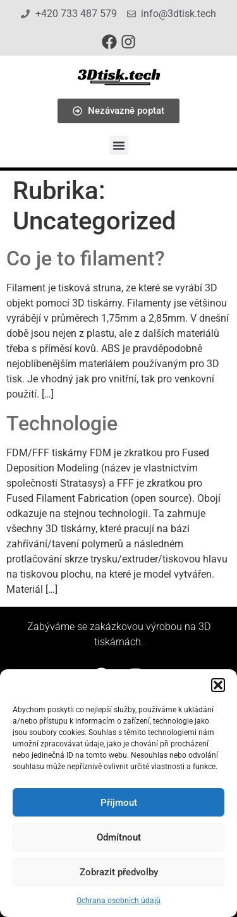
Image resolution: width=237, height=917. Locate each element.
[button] (218, 685)
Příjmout (118, 802)
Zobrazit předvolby (119, 872)
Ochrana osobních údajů (118, 900)
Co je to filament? (85, 258)
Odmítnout (119, 837)
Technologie (62, 423)
